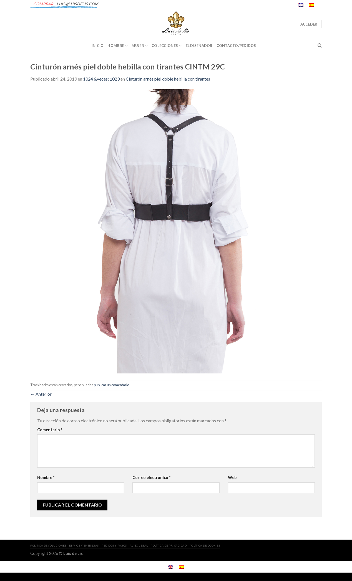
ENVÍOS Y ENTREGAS (84, 545)
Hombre (117, 45)
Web (232, 477)
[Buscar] (320, 45)
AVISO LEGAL (139, 545)
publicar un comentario (111, 385)
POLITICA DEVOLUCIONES (48, 545)
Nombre (45, 477)
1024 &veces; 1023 (101, 78)
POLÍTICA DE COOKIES (205, 545)
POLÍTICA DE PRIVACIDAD (169, 545)
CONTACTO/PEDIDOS (236, 45)
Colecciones (167, 45)
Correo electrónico (151, 477)
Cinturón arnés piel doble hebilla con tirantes (168, 78)
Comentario (49, 429)
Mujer (140, 45)
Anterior (41, 394)
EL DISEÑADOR (199, 45)
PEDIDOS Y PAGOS (114, 545)
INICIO (98, 45)
